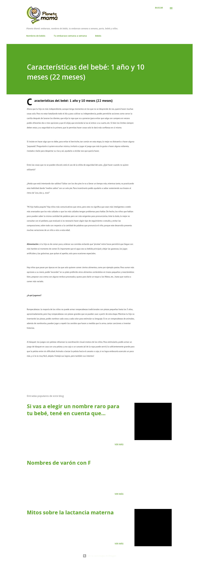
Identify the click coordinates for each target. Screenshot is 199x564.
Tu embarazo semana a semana (70, 35)
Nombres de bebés (35, 35)
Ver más (119, 444)
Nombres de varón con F (59, 462)
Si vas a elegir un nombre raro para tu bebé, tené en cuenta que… (73, 410)
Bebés (98, 35)
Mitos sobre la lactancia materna (70, 512)
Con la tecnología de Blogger (99, 555)
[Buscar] (159, 7)
